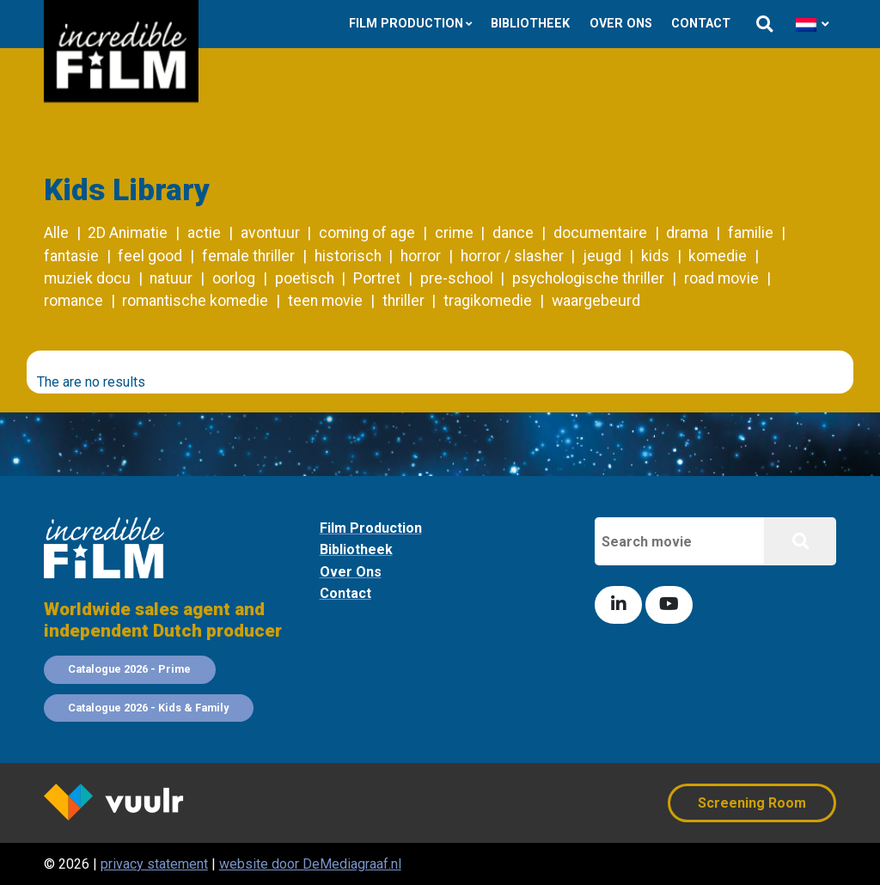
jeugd (602, 256)
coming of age (367, 232)
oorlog (233, 278)
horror (420, 256)
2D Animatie (128, 232)
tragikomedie (487, 300)
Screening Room (752, 803)
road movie (721, 278)
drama (687, 232)
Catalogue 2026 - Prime (129, 668)
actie (204, 232)
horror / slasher (512, 256)
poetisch (304, 278)
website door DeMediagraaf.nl (310, 864)
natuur (171, 278)
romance (73, 300)
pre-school (456, 278)
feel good (150, 256)
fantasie (71, 256)
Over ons (621, 23)
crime (454, 232)
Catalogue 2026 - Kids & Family (148, 707)
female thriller (248, 256)
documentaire (600, 232)
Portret (376, 278)
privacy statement (154, 864)
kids (655, 256)
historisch (348, 256)
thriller (403, 300)
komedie (717, 256)
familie (750, 232)
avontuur (270, 232)
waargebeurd (596, 300)
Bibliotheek (530, 23)
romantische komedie (195, 300)
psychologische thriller (588, 278)
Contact (700, 23)
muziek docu (87, 278)
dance (513, 232)
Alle (56, 232)
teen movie (325, 300)
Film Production (406, 23)
